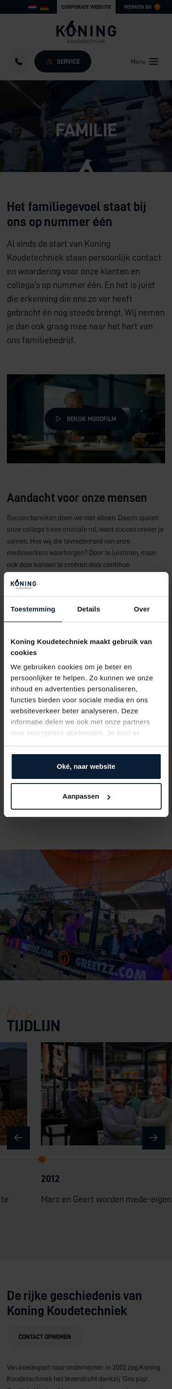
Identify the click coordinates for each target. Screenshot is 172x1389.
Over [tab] (142, 609)
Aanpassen (86, 796)
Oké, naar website (86, 766)
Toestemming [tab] (33, 609)
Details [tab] (88, 609)
